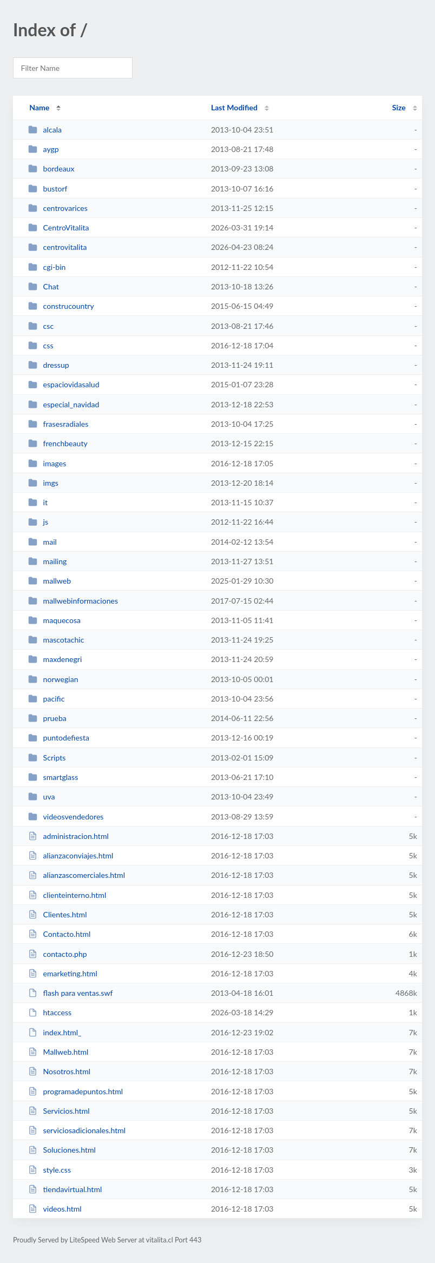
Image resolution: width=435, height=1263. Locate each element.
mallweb (49, 580)
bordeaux (51, 168)
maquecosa (54, 620)
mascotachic (56, 639)
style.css (49, 1169)
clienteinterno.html (67, 895)
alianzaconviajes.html (70, 855)
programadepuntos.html (75, 1091)
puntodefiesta (58, 737)
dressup (48, 364)
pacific (46, 698)
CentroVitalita (58, 227)
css (40, 345)
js (38, 521)
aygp (43, 149)
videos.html (55, 1208)
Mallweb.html (58, 1051)
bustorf (47, 188)
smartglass (53, 777)
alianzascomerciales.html (76, 875)
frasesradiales (58, 423)
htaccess (49, 1012)
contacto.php (57, 953)
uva (41, 796)
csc (41, 325)
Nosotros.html (59, 1071)
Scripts (46, 757)
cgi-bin (46, 267)
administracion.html (68, 836)
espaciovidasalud (63, 384)
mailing (47, 561)
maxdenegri (55, 659)
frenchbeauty (58, 443)
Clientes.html (57, 914)
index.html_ (54, 1032)
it (38, 502)
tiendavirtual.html (65, 1189)
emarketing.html (62, 973)
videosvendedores (65, 816)
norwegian (53, 679)
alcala (45, 129)
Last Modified (234, 107)
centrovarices (58, 208)
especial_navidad (63, 404)
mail (42, 541)
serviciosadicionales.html (77, 1130)
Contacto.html (59, 933)
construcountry (61, 305)
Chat (43, 286)
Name (39, 107)
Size (399, 107)
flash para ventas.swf (70, 992)
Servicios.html (58, 1110)
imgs (43, 482)
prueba (47, 718)
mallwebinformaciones (73, 600)
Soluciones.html (62, 1149)
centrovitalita (57, 247)
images (47, 463)
